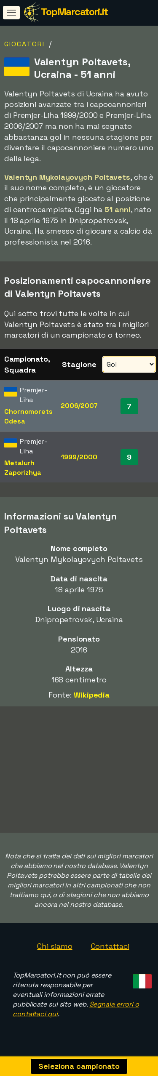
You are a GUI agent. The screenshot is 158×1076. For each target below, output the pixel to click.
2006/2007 (79, 405)
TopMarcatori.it (74, 11)
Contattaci (110, 947)
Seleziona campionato (79, 1066)
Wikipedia (92, 695)
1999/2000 (79, 457)
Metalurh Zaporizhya (22, 467)
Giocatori (24, 44)
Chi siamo (54, 947)
